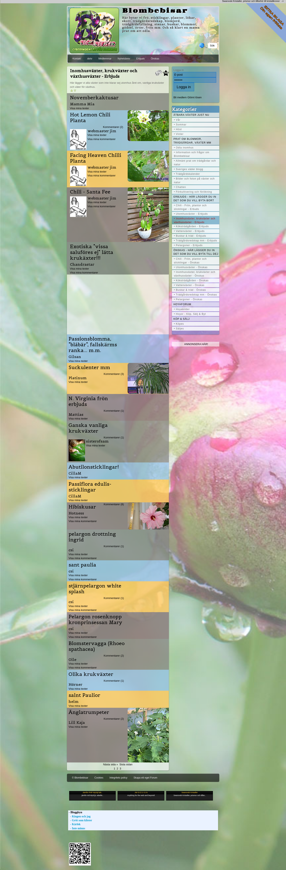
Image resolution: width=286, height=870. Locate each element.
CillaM (75, 473)
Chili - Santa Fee (90, 192)
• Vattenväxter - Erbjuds (189, 231)
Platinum (78, 377)
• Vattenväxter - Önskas (189, 285)
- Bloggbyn (75, 812)
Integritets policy (118, 777)
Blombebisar (155, 11)
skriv (89, 58)
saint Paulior (84, 695)
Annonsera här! (196, 344)
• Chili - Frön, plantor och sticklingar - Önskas (190, 260)
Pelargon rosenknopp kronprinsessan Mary (95, 619)
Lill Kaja (77, 722)
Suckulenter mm (89, 367)
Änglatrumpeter (89, 712)
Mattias (76, 414)
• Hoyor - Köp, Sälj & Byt (190, 314)
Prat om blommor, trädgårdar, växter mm (192, 141)
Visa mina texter (79, 108)
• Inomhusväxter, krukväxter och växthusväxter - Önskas (194, 274)
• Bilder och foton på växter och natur (194, 180)
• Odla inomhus (184, 147)
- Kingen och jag (79, 816)
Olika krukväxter (91, 674)
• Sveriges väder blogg (188, 169)
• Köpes (179, 323)
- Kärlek (74, 824)
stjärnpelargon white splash (95, 588)
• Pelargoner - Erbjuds (188, 245)
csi (71, 550)
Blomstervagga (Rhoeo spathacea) (97, 646)
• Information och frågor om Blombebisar (191, 154)
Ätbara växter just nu (191, 115)
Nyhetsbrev (124, 58)
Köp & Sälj (182, 318)
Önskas (155, 58)
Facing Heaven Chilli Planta (95, 158)
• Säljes (179, 328)
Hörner (75, 684)
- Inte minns (76, 828)
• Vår (177, 119)
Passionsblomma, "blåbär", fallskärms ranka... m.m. (93, 344)
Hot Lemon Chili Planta (90, 117)
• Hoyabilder (182, 309)
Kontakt (77, 58)
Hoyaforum (182, 304)
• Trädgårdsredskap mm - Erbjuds (195, 240)
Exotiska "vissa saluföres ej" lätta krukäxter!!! (91, 252)
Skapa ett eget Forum (145, 777)
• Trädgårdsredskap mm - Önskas (195, 294)
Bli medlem (180, 97)
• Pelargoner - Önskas (188, 299)
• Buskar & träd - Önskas (190, 289)
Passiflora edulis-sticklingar (90, 487)
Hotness (76, 513)
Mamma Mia (82, 104)
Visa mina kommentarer (102, 139)
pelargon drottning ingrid (92, 537)
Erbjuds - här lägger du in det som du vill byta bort (195, 198)
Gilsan (75, 356)
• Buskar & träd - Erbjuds (190, 235)
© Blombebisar (80, 777)
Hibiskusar (82, 507)
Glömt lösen (194, 97)
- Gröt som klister (80, 820)
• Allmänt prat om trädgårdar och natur (195, 162)
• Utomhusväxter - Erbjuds (191, 213)
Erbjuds (140, 58)
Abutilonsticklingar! (94, 467)
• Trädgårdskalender (187, 174)
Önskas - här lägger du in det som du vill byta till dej (196, 252)
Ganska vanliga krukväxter (88, 428)
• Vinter (179, 134)
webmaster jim (102, 131)
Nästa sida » (110, 764)
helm (74, 701)
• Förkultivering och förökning (193, 191)
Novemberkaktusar (94, 98)
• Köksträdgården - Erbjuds (191, 226)
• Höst (178, 129)
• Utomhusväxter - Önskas (191, 267)
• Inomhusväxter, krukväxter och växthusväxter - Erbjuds (194, 220)
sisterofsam (97, 441)
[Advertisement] (117, 303)
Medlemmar (104, 58)
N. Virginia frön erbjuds (88, 401)
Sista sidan (125, 764)
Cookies (98, 777)
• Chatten (180, 187)
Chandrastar (82, 264)
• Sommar (180, 124)
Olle (72, 659)
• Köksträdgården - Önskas (191, 280)
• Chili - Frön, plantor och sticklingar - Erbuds (190, 207)
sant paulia (82, 565)
